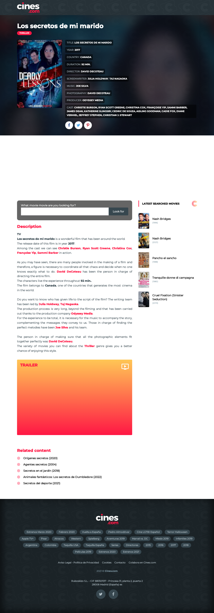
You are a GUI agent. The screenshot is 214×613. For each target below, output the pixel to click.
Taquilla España (95, 545)
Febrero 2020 (67, 531)
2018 (186, 545)
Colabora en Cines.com (142, 562)
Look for (118, 211)
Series (114, 545)
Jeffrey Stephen (90, 115)
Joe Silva (82, 85)
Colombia (50, 545)
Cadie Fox (168, 111)
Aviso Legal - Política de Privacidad (78, 562)
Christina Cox (135, 107)
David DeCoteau (92, 71)
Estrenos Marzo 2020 (39, 531)
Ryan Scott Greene (111, 107)
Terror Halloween (177, 531)
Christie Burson (85, 107)
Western (76, 538)
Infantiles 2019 (184, 538)
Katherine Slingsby (97, 111)
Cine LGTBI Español (148, 531)
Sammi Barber (177, 107)
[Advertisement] (107, 164)
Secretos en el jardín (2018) (41, 470)
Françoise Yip (156, 107)
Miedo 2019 (161, 538)
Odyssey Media (92, 100)
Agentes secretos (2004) (40, 464)
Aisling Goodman (148, 111)
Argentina (31, 545)
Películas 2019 (83, 551)
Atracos (59, 538)
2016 (160, 545)
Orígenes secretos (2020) (40, 458)
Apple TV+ (27, 538)
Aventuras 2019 (116, 538)
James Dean (75, 111)
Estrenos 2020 (107, 551)
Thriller (24, 33)
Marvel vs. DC (140, 538)
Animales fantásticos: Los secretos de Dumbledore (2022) (62, 477)
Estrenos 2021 (131, 551)
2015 (148, 545)
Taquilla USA (71, 545)
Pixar (44, 538)
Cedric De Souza (123, 111)
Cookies (106, 562)
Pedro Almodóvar (118, 531)
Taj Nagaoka (118, 78)
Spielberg (93, 538)
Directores (132, 545)
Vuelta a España (91, 531)
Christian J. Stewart (117, 115)
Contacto (120, 562)
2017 (173, 545)
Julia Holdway (98, 78)
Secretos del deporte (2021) (41, 483)
